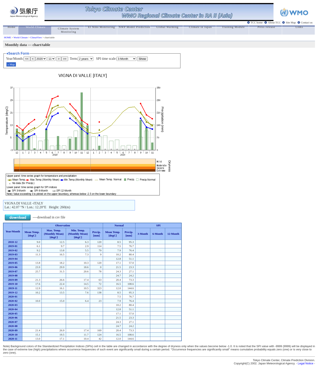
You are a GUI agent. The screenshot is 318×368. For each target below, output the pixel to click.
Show (142, 58)
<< (27, 58)
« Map (11, 64)
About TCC (274, 22)
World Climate (21, 37)
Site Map (291, 22)
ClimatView (36, 37)
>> (64, 58)
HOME (7, 37)
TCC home (256, 22)
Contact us (306, 22)
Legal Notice (305, 363)
